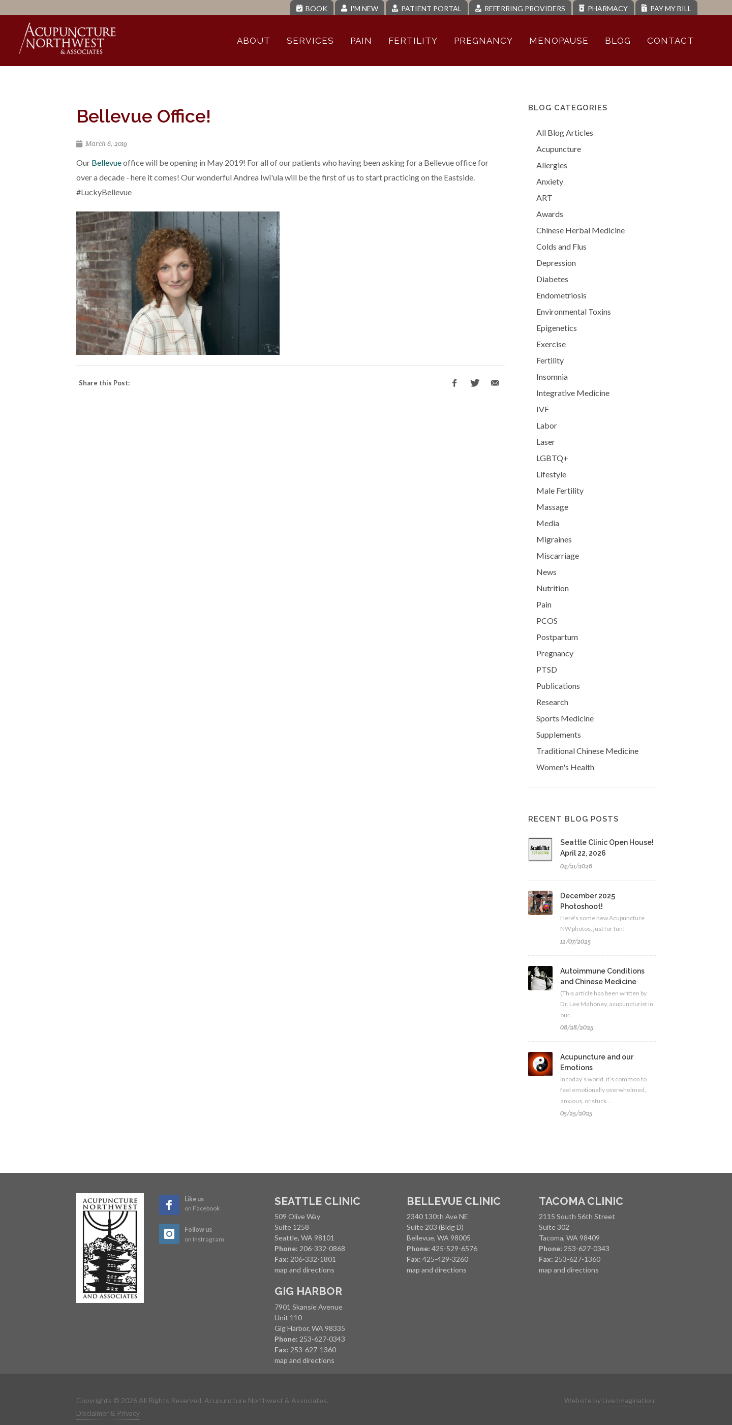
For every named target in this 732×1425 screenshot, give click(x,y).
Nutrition (552, 588)
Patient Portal (427, 8)
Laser (545, 441)
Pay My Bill (666, 8)
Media (547, 523)
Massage (552, 506)
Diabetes (552, 279)
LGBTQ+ (552, 458)
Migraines (554, 539)
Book (311, 8)
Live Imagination (628, 1400)
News (546, 572)
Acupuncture (558, 149)
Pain (361, 41)
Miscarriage (557, 555)
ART (544, 197)
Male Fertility (560, 490)
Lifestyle (551, 474)
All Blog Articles (564, 132)
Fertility (413, 41)
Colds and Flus (561, 246)
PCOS (547, 620)
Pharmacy (603, 8)
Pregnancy (483, 41)
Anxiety (549, 181)
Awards (549, 214)
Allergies (551, 165)
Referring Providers (520, 8)
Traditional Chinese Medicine (587, 750)
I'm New (359, 8)
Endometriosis (561, 295)
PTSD (546, 669)
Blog (618, 41)
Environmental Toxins (573, 311)
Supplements (558, 734)
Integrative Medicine (572, 393)
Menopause (559, 41)
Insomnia (552, 376)
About (253, 41)
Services (310, 41)
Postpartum (557, 637)
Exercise (551, 344)
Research (552, 702)
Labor (546, 425)
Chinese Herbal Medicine (580, 230)
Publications (558, 685)
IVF (542, 409)
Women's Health (565, 767)
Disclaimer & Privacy (108, 1413)
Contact (670, 41)
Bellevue (106, 162)
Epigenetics (556, 327)
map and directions (304, 1269)
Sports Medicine (565, 718)
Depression (556, 262)
